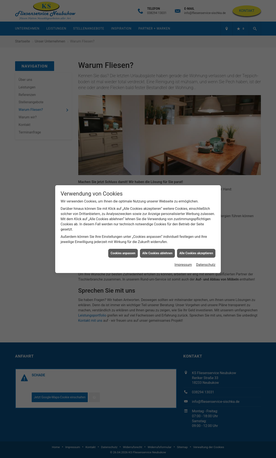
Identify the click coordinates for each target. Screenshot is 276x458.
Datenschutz (205, 252)
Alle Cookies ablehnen (157, 240)
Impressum (183, 252)
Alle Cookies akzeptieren (196, 240)
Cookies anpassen (123, 240)
